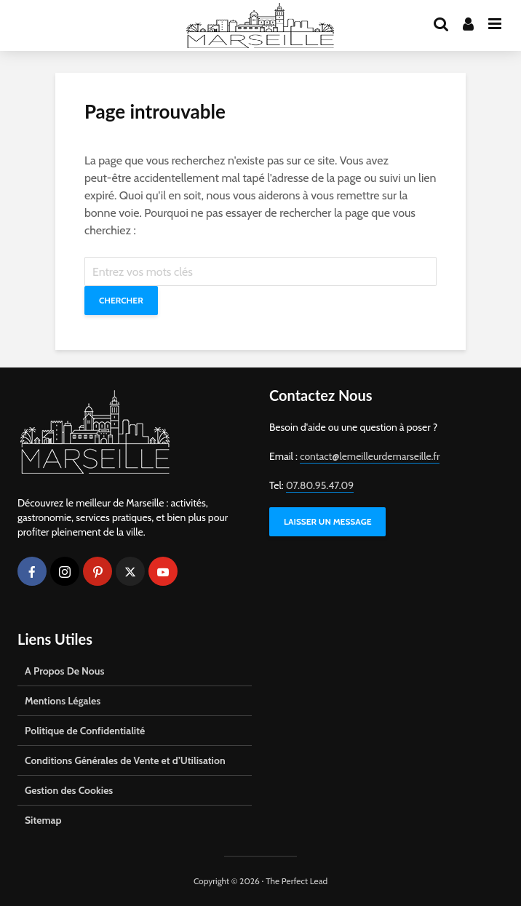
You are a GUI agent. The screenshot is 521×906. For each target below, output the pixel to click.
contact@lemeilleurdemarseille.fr (370, 456)
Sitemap (43, 820)
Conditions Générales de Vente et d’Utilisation (125, 760)
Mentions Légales (62, 700)
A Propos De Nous (64, 670)
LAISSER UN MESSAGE (327, 521)
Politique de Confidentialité (85, 730)
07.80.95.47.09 (320, 485)
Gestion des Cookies (69, 790)
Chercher (121, 300)
